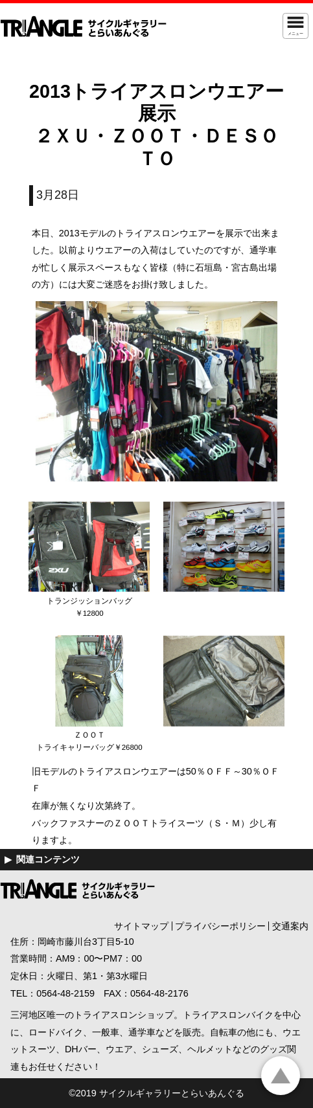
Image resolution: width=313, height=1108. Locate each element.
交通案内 (290, 926)
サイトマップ (141, 926)
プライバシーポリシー (220, 926)
